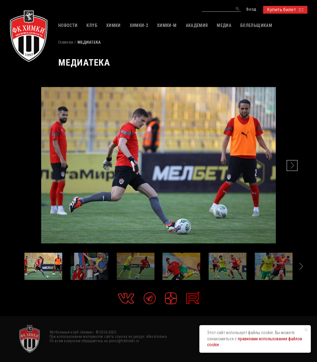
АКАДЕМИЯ (197, 25)
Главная (65, 42)
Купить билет (285, 9)
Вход (251, 9)
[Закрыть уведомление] (306, 330)
